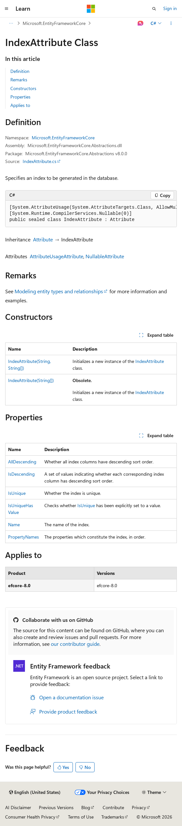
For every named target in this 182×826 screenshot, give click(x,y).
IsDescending (21, 474)
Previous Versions (56, 807)
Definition (19, 71)
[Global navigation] (6, 9)
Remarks (18, 79)
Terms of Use (81, 817)
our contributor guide (75, 643)
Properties (20, 97)
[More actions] (171, 23)
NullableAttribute (104, 256)
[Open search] (154, 9)
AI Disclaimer (18, 807)
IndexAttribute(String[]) (31, 380)
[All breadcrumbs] (11, 23)
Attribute (43, 239)
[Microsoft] (91, 9)
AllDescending (22, 462)
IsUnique (17, 493)
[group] (91, 214)
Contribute (113, 807)
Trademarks (112, 817)
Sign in (170, 8)
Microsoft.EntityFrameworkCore (54, 23)
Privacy (139, 807)
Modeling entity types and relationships (59, 291)
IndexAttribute (149, 361)
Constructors (23, 88)
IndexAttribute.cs (39, 161)
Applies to (20, 105)
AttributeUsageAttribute (56, 256)
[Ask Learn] (140, 23)
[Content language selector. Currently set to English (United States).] (34, 792)
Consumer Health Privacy (30, 817)
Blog (85, 807)
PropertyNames (23, 537)
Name (14, 524)
